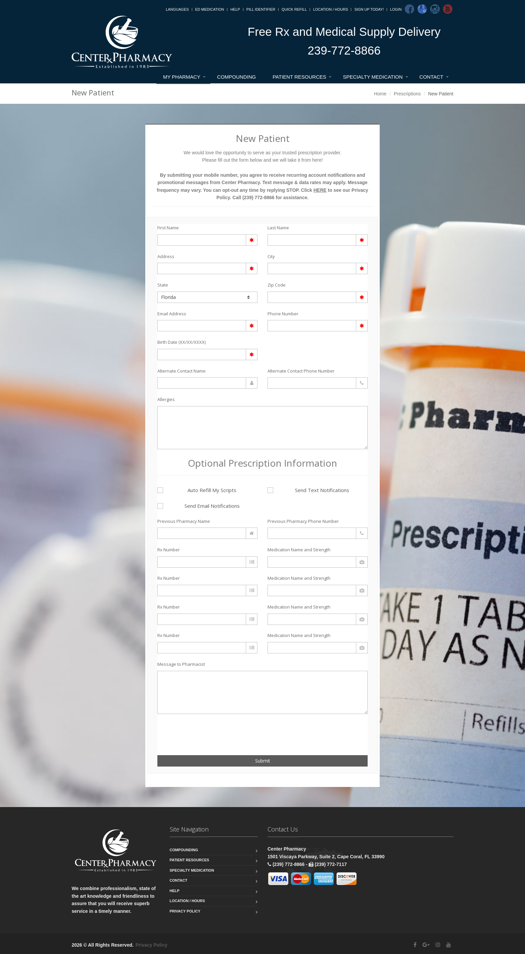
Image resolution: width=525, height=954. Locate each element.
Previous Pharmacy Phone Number (303, 521)
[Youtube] (447, 9)
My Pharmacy (181, 77)
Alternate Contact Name (181, 371)
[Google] (422, 9)
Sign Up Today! (369, 9)
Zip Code (277, 285)
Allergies (166, 399)
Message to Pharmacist (181, 664)
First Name (168, 228)
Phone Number (283, 314)
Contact (431, 77)
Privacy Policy (185, 911)
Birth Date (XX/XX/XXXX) (181, 342)
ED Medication (209, 9)
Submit (262, 761)
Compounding (236, 77)
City (271, 256)
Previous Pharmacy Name (183, 521)
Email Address (171, 314)
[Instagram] (435, 9)
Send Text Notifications (308, 490)
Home (380, 93)
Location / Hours (330, 9)
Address (165, 256)
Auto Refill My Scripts (196, 490)
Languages (177, 9)
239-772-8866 (344, 50)
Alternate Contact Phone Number (301, 371)
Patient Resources (299, 77)
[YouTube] (448, 945)
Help (235, 9)
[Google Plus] (426, 945)
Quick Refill (294, 9)
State (162, 285)
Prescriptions (407, 93)
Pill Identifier (260, 9)
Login (395, 9)
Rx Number (168, 550)
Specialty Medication (372, 77)
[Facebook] (409, 9)
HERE (319, 190)
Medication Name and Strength (299, 550)
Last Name (278, 228)
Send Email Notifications (198, 505)
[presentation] (196, 731)
